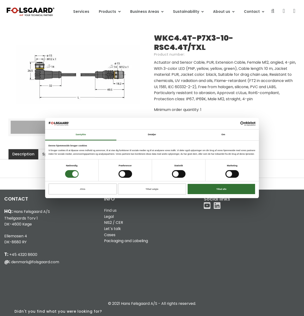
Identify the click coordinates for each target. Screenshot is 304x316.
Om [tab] (223, 134)
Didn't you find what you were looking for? (58, 311)
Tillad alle (221, 189)
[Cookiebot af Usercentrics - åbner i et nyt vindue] (235, 123)
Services (81, 11)
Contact (252, 11)
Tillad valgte (152, 189)
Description (23, 154)
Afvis (82, 189)
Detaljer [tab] (152, 134)
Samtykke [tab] (81, 134)
